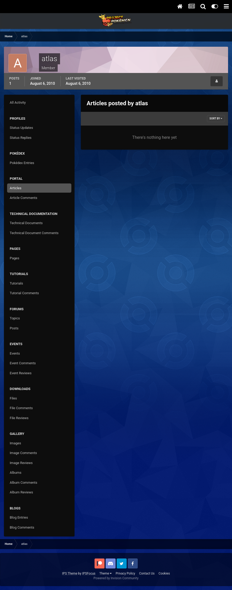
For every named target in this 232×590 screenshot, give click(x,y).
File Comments (21, 408)
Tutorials (16, 283)
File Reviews (19, 418)
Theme (105, 573)
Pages (14, 258)
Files (13, 398)
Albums (15, 473)
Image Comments (23, 453)
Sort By (216, 118)
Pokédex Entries (22, 163)
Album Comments (23, 482)
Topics (15, 318)
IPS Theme (69, 573)
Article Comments (23, 198)
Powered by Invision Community (116, 578)
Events (15, 353)
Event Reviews (21, 373)
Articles (15, 188)
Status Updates (21, 128)
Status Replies (21, 138)
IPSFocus (88, 573)
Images (15, 443)
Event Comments (23, 363)
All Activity (18, 102)
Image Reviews (21, 463)
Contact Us (147, 573)
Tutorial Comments (24, 293)
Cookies (164, 573)
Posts (14, 328)
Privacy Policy (125, 573)
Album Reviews (21, 492)
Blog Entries (19, 517)
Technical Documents (26, 223)
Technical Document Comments (34, 233)
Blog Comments (22, 527)
